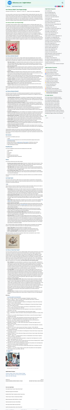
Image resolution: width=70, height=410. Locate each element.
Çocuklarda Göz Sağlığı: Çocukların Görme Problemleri (54, 113)
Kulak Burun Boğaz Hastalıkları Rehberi (51, 44)
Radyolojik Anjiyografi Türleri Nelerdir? (12, 391)
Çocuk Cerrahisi (47, 18)
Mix (20, 374)
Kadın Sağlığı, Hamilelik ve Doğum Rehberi (52, 41)
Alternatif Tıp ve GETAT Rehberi (50, 15)
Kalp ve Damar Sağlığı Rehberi (35, 11)
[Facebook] (55, 6)
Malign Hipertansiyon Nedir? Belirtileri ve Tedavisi (14, 399)
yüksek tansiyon (19, 142)
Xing (15, 374)
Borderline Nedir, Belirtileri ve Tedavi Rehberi (52, 103)
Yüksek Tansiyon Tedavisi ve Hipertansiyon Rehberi (14, 396)
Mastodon (12, 374)
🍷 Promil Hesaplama (48, 76)
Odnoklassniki (23, 374)
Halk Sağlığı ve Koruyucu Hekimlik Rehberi (52, 38)
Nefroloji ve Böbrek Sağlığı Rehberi (50, 47)
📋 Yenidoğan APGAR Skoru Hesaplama (51, 79)
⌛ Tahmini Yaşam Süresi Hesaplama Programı (53, 75)
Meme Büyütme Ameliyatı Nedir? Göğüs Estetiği (53, 107)
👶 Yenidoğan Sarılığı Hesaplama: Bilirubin (52, 82)
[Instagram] (57, 6)
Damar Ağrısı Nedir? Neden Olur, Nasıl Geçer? (13, 404)
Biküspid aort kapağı (11, 139)
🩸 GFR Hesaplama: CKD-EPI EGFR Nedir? (52, 88)
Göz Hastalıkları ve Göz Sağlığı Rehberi (51, 37)
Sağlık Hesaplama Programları (17, 6)
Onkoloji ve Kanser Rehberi (49, 50)
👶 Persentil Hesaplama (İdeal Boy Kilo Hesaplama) (53, 91)
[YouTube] (62, 6)
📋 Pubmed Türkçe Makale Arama (50, 84)
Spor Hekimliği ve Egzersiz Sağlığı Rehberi (52, 59)
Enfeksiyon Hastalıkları (49, 25)
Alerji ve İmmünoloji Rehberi (49, 13)
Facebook (7, 373)
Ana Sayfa (8, 6)
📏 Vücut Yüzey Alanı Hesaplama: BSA (51, 78)
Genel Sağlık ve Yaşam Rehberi (50, 31)
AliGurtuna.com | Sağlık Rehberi (21, 2)
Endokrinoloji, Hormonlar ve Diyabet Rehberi (52, 24)
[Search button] (64, 118)
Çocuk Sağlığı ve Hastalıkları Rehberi (51, 19)
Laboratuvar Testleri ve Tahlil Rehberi (51, 46)
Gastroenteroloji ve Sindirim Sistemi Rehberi (52, 28)
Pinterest (17, 373)
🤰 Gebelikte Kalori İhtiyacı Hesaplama (51, 81)
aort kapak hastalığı (24, 204)
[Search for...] (54, 118)
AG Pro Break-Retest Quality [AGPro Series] (52, 100)
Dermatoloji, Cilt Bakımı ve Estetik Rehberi (52, 21)
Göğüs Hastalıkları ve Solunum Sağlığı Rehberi (52, 35)
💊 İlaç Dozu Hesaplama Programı (50, 69)
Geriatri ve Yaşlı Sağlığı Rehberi (50, 34)
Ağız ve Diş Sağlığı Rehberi (49, 12)
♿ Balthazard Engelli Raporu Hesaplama (52, 73)
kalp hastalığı (26, 142)
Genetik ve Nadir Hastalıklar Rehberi (51, 32)
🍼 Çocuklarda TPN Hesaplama (50, 85)
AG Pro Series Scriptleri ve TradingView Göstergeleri (53, 98)
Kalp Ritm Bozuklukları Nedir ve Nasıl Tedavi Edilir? (14, 407)
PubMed (9, 351)
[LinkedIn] (60, 6)
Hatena (7, 374)
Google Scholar (10, 350)
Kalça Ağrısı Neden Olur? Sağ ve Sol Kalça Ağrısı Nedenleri (54, 111)
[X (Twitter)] (59, 6)
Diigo (9, 374)
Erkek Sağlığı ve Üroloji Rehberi (50, 27)
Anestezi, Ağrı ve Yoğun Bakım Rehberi (51, 16)
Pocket (18, 374)
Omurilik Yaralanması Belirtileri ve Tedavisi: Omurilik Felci (54, 110)
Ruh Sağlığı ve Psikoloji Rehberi (50, 57)
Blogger (24, 373)
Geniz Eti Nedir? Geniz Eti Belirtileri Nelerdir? (52, 101)
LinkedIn (10, 373)
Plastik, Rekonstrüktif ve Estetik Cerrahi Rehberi (53, 53)
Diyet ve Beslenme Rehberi (49, 22)
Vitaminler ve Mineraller (49, 62)
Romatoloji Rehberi (48, 56)
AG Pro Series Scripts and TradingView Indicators (53, 97)
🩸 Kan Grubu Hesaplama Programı (51, 72)
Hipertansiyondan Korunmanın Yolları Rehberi (13, 401)
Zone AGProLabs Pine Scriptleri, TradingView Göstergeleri (54, 63)
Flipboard (20, 373)
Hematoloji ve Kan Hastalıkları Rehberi (51, 40)
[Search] (62, 2)
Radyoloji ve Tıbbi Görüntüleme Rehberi (51, 54)
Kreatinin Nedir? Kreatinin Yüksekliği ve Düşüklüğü (53, 108)
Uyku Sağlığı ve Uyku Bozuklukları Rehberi (52, 60)
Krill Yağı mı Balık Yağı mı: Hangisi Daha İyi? (52, 104)
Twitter (14, 373)
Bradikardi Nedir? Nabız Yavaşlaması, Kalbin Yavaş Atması (15, 394)
